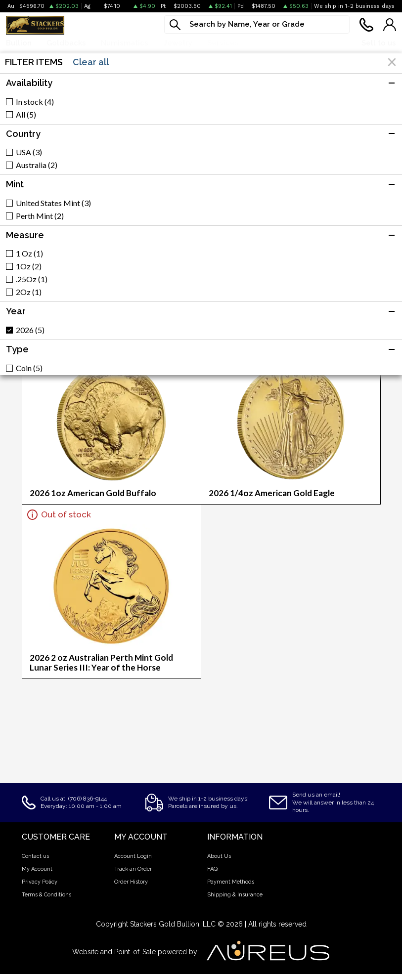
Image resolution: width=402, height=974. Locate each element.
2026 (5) (30, 330)
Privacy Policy (39, 882)
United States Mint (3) (53, 203)
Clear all (91, 62)
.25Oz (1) (31, 279)
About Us (219, 856)
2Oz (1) (29, 292)
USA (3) (29, 152)
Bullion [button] (19, 43)
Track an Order (133, 869)
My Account (37, 869)
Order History (131, 882)
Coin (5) (29, 368)
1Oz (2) (29, 266)
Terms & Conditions (46, 894)
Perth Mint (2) (40, 216)
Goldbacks (66, 43)
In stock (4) (35, 102)
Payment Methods (230, 882)
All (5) (26, 115)
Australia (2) (36, 165)
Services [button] (223, 43)
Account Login (133, 856)
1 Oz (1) (29, 253)
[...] (257, 24)
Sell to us (378, 43)
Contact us (35, 856)
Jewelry (177, 43)
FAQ (212, 869)
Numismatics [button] (124, 43)
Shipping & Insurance (235, 894)
